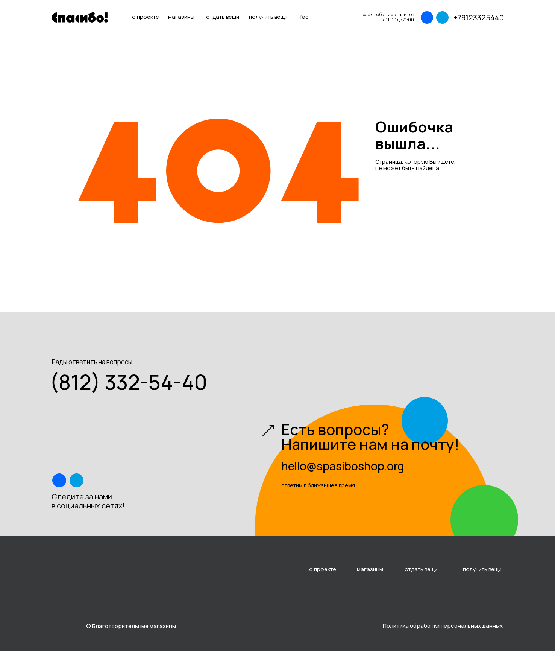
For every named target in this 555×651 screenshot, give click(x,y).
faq (304, 17)
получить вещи (268, 17)
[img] (426, 17)
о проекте (145, 17)
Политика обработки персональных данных (443, 626)
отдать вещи (222, 17)
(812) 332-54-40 (128, 382)
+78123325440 (478, 17)
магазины (181, 17)
